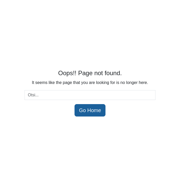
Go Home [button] (90, 110)
